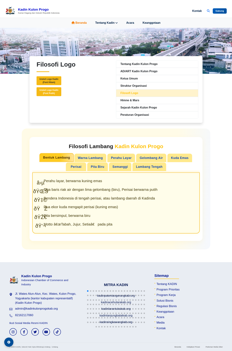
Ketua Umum (129, 78)
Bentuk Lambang (56, 157)
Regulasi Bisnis (166, 306)
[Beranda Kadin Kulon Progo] (32, 11)
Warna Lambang (90, 158)
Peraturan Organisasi (134, 114)
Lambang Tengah (149, 167)
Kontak (197, 10)
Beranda (79, 22)
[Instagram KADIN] (13, 332)
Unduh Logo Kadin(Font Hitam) (48, 81)
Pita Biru (97, 167)
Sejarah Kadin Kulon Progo (138, 107)
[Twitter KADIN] (35, 332)
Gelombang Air (151, 158)
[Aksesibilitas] (8, 342)
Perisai (76, 167)
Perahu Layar (121, 158)
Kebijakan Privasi (193, 347)
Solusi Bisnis (164, 300)
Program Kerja (166, 295)
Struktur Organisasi (133, 85)
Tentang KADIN (166, 284)
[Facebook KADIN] (24, 332)
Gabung (219, 11)
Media (160, 322)
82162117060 (24, 315)
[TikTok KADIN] (57, 332)
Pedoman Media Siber (214, 347)
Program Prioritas (168, 289)
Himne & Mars (129, 100)
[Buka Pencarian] (208, 11)
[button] (87, 291)
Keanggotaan (151, 22)
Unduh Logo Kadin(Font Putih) (48, 92)
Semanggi (120, 167)
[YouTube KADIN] (46, 332)
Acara (130, 22)
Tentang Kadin (106, 22)
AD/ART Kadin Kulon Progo (138, 71)
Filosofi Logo (129, 93)
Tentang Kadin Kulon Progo (138, 63)
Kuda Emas (180, 158)
